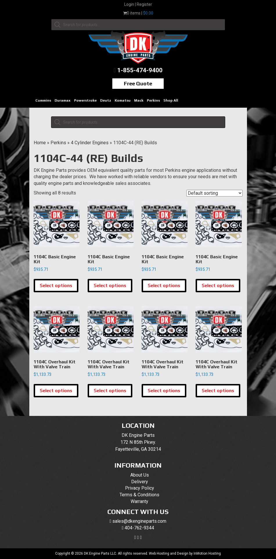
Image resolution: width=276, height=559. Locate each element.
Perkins (153, 100)
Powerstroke (85, 100)
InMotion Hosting (207, 553)
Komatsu (123, 100)
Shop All (170, 100)
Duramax (63, 100)
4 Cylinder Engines (90, 142)
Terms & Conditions (139, 494)
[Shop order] (214, 193)
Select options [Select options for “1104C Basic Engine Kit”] (56, 285)
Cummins (43, 100)
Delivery (139, 481)
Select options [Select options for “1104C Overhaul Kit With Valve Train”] (56, 390)
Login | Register (138, 4)
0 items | (138, 13)
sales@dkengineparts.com (139, 521)
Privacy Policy (139, 488)
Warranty (139, 501)
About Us (139, 475)
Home (40, 142)
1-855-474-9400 (140, 70)
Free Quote (138, 83)
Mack (138, 100)
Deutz (105, 100)
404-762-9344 (139, 528)
